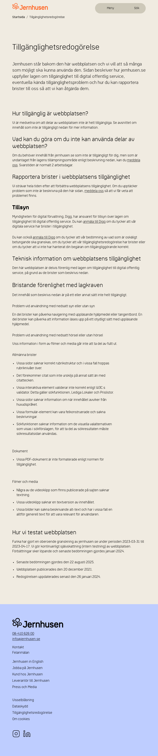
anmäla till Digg (94, 222)
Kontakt (18, 647)
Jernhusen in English (27, 662)
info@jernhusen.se (26, 639)
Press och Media (24, 687)
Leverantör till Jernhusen (31, 681)
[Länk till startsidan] (30, 6)
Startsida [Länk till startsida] (18, 17)
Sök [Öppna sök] (136, 8)
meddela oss (94, 191)
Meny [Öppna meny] (110, 8)
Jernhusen (79, 623)
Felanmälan (20, 653)
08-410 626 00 (23, 634)
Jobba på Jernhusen (27, 668)
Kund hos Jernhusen (27, 674)
